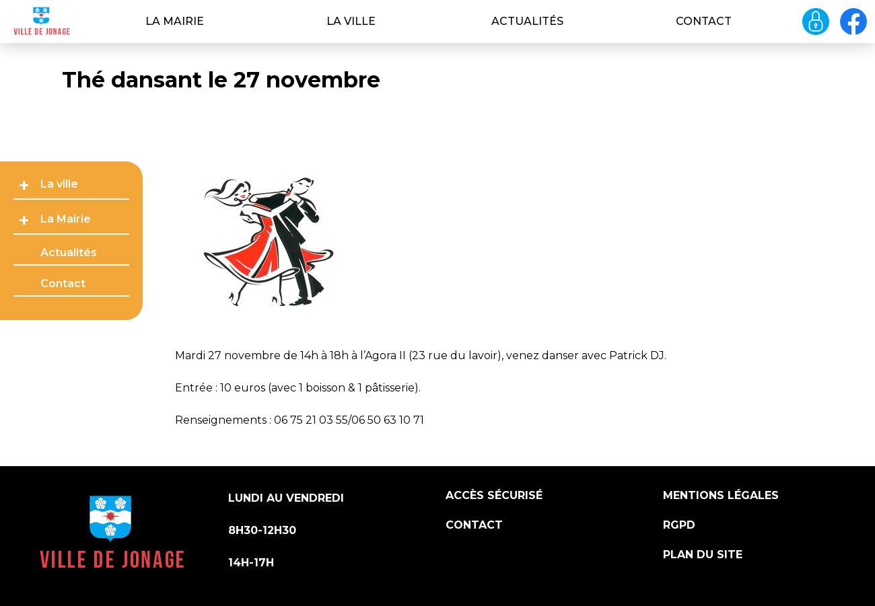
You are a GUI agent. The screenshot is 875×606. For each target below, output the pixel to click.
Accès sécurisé (494, 495)
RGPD (679, 525)
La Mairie (174, 21)
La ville (351, 21)
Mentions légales (721, 495)
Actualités (527, 21)
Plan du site (702, 554)
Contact (704, 21)
